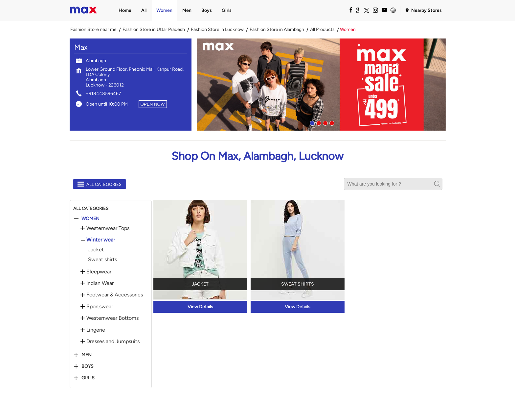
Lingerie (95, 330)
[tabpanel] (321, 84)
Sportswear (99, 307)
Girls (88, 378)
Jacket (96, 249)
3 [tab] (324, 122)
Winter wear (100, 240)
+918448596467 (103, 93)
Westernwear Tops (107, 228)
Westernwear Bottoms (112, 318)
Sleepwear (98, 272)
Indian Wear (100, 283)
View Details (200, 307)
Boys (87, 366)
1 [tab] (311, 122)
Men (86, 355)
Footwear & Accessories (114, 295)
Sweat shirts (102, 259)
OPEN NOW (153, 104)
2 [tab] (318, 122)
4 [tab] (331, 122)
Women (90, 218)
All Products (322, 29)
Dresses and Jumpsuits (113, 341)
